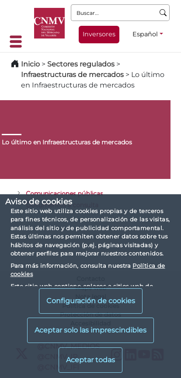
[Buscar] (163, 12)
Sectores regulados (81, 64)
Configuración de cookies (90, 301)
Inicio (30, 64)
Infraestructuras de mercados (72, 74)
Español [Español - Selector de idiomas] (145, 34)
